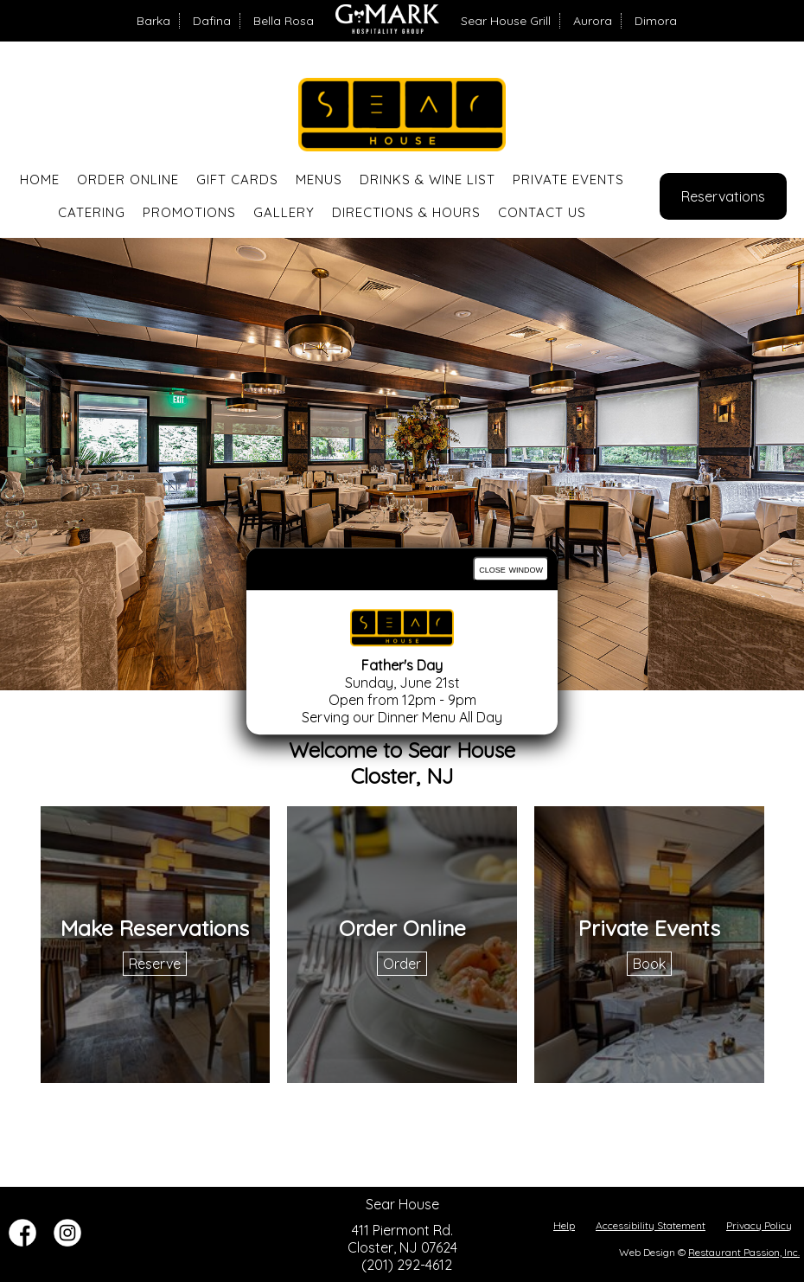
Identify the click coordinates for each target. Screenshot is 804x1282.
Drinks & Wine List (427, 179)
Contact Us (542, 212)
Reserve (155, 963)
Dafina (212, 21)
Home (40, 179)
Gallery (284, 212)
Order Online (128, 179)
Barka (153, 21)
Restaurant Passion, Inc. (744, 1252)
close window (511, 568)
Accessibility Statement (650, 1225)
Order (402, 963)
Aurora (592, 21)
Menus (319, 179)
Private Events (568, 179)
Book (649, 963)
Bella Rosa (283, 21)
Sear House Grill (506, 21)
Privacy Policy (759, 1225)
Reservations (723, 196)
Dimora (656, 21)
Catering (91, 212)
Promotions (189, 212)
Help (564, 1225)
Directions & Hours (406, 212)
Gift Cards (237, 179)
